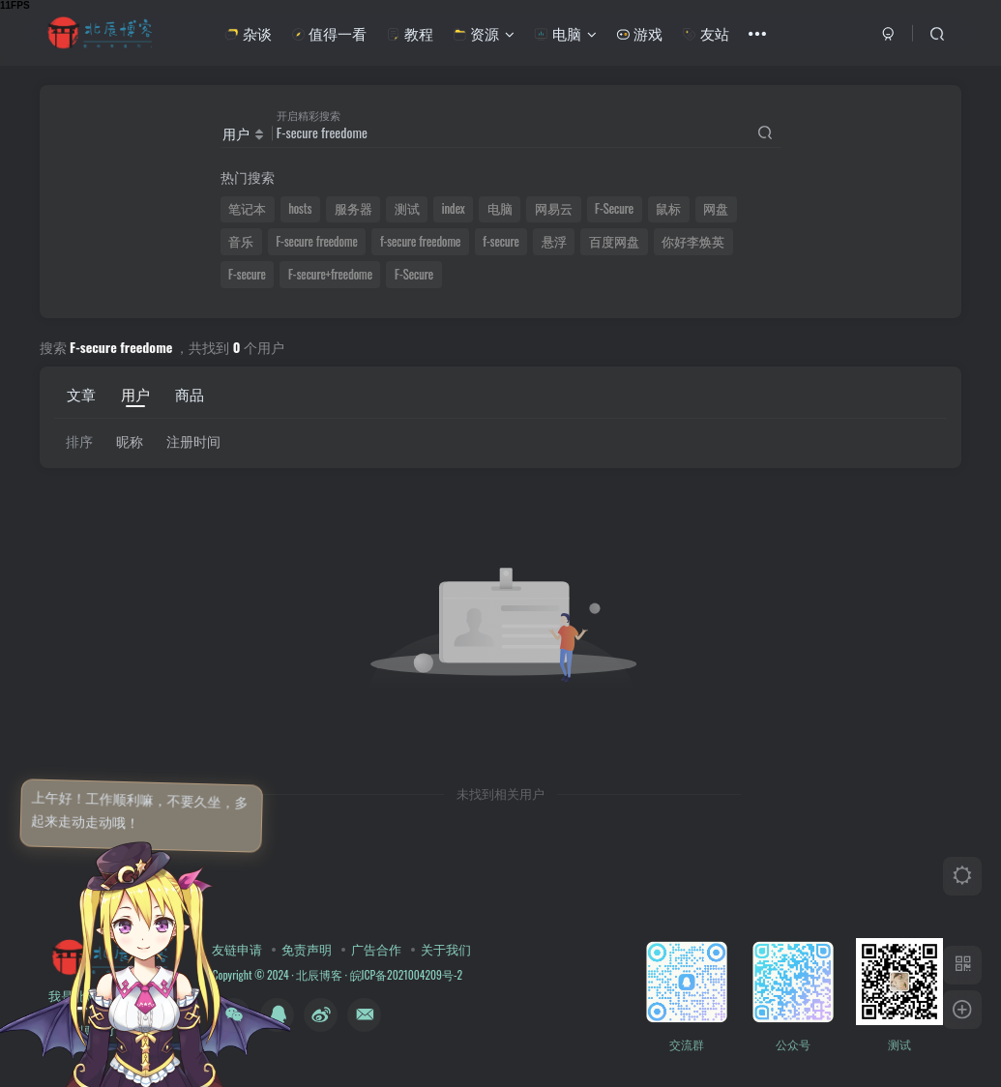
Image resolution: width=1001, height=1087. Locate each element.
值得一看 (329, 33)
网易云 (554, 208)
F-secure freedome (317, 241)
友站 (705, 33)
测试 (407, 208)
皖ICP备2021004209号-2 (404, 974)
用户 (135, 393)
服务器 (353, 208)
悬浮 (554, 241)
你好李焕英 (693, 241)
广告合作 (376, 948)
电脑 (565, 33)
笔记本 (247, 208)
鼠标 (668, 208)
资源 (484, 33)
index (453, 208)
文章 (81, 393)
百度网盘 (614, 241)
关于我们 (446, 948)
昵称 (129, 440)
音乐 (240, 241)
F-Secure (614, 208)
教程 (409, 33)
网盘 (715, 208)
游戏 (639, 33)
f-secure (500, 241)
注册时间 (193, 440)
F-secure (247, 274)
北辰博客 (319, 974)
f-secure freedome (420, 241)
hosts (299, 208)
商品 (189, 393)
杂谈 (247, 33)
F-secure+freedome (330, 274)
